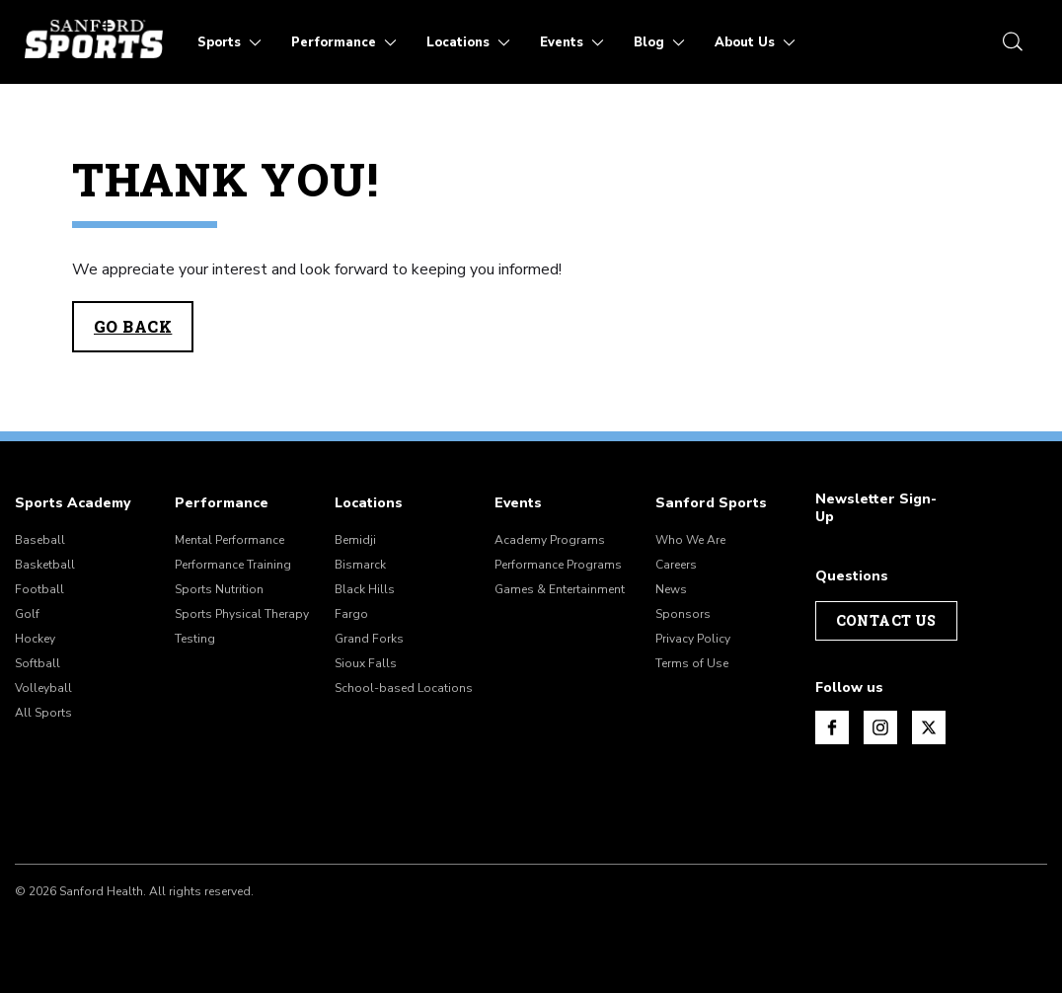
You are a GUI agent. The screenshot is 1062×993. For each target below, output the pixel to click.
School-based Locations (404, 688)
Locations (369, 503)
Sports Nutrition (219, 589)
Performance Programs (558, 565)
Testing (195, 639)
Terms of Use (691, 663)
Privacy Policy (692, 639)
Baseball (40, 540)
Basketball (45, 565)
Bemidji (355, 540)
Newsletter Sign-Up (876, 508)
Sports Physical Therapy (242, 614)
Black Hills (365, 589)
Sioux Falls (366, 663)
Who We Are (690, 540)
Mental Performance (229, 540)
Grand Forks (369, 639)
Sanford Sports (711, 503)
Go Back (133, 326)
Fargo (351, 614)
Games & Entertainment (559, 589)
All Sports (43, 713)
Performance (221, 503)
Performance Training (233, 565)
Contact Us (886, 620)
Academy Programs (549, 540)
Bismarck (360, 565)
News (671, 589)
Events (518, 503)
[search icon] (1012, 41)
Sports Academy (72, 503)
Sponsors (683, 614)
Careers (676, 565)
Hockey (35, 639)
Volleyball (43, 688)
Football (39, 589)
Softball (37, 663)
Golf (27, 614)
